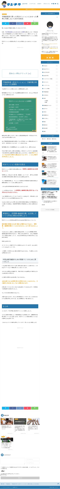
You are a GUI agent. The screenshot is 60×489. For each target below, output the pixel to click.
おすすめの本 (51, 72)
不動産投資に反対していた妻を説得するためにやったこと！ (52, 158)
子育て (51, 112)
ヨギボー (39, 3)
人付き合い (51, 95)
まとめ (43, 204)
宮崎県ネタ (51, 115)
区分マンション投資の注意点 (48, 194)
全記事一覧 (15, 487)
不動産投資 (4, 14)
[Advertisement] (20, 58)
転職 (51, 102)
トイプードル (32, 3)
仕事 (19, 3)
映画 (51, 121)
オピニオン (51, 82)
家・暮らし (51, 118)
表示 (29, 73)
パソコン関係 (51, 88)
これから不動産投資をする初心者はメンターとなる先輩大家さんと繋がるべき (52, 166)
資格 (51, 131)
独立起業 (51, 128)
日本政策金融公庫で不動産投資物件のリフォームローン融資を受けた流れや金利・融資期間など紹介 (50, 150)
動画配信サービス (51, 105)
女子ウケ (51, 108)
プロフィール (46, 3)
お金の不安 (24, 3)
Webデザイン (51, 69)
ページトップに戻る (50, 209)
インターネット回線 (51, 79)
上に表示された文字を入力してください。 (10, 474)
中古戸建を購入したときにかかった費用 (15, 32)
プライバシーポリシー (7, 487)
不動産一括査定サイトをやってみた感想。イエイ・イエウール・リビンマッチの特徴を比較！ (52, 174)
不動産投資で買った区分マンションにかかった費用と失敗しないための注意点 (52, 182)
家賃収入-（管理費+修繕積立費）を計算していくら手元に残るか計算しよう (49, 198)
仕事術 (51, 101)
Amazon (51, 66)
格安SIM (51, 125)
